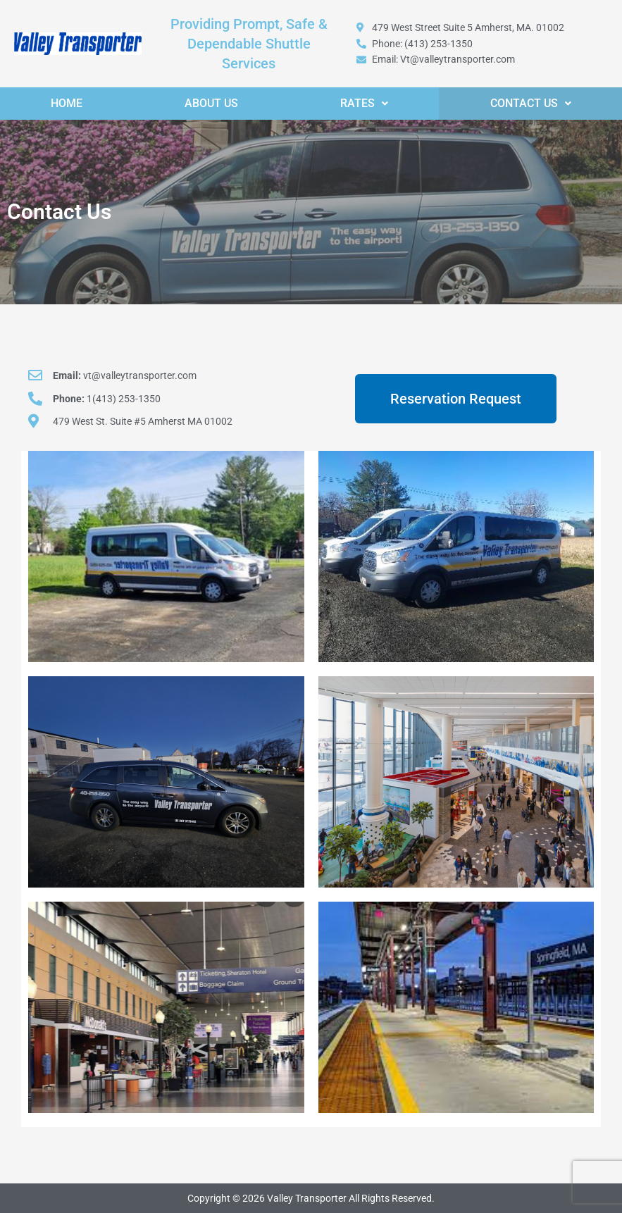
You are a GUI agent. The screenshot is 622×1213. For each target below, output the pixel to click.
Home (66, 103)
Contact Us (530, 103)
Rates (364, 103)
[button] (365, 103)
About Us (211, 103)
